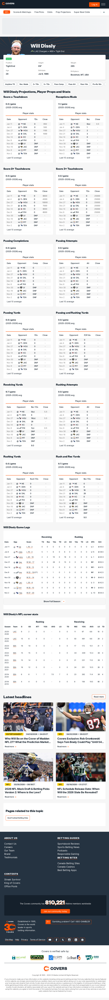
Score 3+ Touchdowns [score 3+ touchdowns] (69, 168)
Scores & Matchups (22, 12)
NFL (7, 12)
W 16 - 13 (30, 567)
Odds (49, 12)
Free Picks (39, 12)
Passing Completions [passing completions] (16, 240)
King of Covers (12, 885)
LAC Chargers (41, 51)
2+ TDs (36, 84)
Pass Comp (59, 84)
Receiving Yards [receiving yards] (13, 384)
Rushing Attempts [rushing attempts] (67, 384)
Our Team (9, 852)
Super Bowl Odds (82, 12)
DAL (20, 562)
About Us (10, 840)
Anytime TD (10, 84)
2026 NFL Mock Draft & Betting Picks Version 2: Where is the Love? (27, 792)
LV (20, 578)
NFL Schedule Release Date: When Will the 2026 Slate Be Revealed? (78, 792)
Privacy (24, 942)
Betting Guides (68, 840)
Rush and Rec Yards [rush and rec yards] (68, 456)
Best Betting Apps (66, 872)
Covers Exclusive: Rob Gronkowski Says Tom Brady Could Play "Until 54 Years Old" (79, 740)
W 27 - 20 (30, 593)
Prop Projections (63, 12)
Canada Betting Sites (68, 865)
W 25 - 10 (30, 588)
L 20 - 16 (30, 557)
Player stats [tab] (28, 113)
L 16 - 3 (30, 547)
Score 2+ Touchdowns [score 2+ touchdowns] (16, 168)
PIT (20, 588)
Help (17, 942)
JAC (20, 583)
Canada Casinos (66, 869)
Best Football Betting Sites (18, 820)
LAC (15, 632)
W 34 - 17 (30, 562)
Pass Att (72, 84)
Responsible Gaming (68, 856)
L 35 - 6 (30, 582)
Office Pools (10, 888)
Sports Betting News (68, 849)
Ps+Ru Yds (97, 84)
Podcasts (62, 852)
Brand (7, 856)
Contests (11, 876)
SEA (14, 646)
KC (20, 567)
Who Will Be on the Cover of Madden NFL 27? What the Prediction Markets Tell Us (27, 740)
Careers (8, 849)
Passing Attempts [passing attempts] (66, 240)
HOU (21, 557)
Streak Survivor (12, 881)
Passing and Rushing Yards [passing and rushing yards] (72, 312)
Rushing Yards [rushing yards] (12, 456)
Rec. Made (24, 84)
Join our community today (55, 913)
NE (20, 547)
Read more (100, 697)
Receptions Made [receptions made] (66, 96)
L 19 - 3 (30, 552)
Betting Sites (67, 859)
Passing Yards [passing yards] (11, 312)
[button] (54, 601)
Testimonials (10, 859)
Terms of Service (37, 942)
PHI (20, 573)
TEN (20, 593)
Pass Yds (84, 84)
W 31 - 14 (30, 577)
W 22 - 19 (30, 572)
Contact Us (10, 846)
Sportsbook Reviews (68, 846)
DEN (20, 552)
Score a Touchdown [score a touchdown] (15, 96)
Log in (94, 4)
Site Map (9, 942)
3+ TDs (47, 84)
